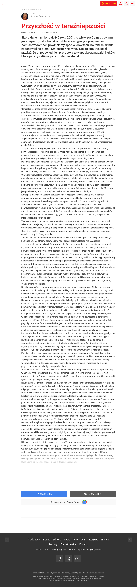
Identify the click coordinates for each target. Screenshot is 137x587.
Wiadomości (33, 539)
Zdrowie (57, 539)
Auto (75, 539)
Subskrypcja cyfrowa (59, 549)
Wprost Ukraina (68, 544)
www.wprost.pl (72, 580)
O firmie (38, 549)
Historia (105, 539)
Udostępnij (46, 494)
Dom (83, 539)
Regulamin (81, 549)
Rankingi (53, 544)
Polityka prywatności (94, 549)
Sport (67, 539)
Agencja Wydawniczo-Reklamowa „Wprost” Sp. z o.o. (63, 573)
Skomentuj (95, 494)
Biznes (46, 539)
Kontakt (46, 549)
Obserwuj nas (64, 502)
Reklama (72, 549)
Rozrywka (93, 539)
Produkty (84, 544)
